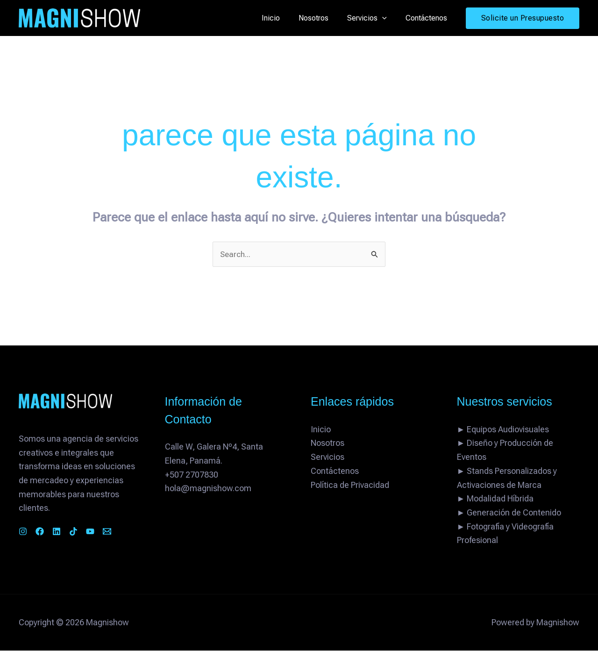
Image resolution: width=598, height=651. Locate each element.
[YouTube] (112, 532)
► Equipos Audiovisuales (503, 430)
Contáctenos (428, 18)
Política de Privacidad (350, 485)
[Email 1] (135, 532)
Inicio (284, 18)
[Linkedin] (68, 532)
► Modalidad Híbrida (495, 499)
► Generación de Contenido (509, 513)
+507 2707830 (191, 475)
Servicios (372, 18)
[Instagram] (23, 532)
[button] (387, 18)
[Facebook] (45, 532)
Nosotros (323, 18)
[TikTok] (90, 532)
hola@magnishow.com (208, 489)
